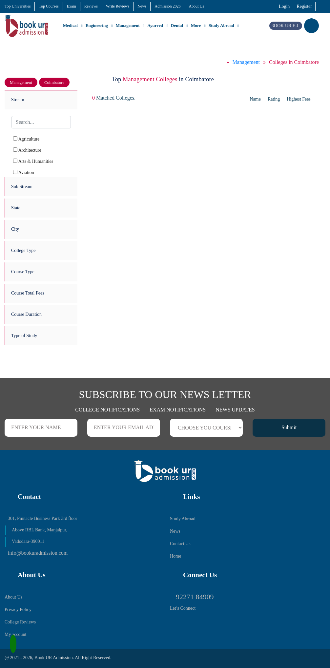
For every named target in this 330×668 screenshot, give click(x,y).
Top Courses (48, 6)
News (141, 6)
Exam (71, 6)
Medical (70, 25)
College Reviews (20, 622)
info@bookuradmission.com (38, 553)
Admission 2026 (167, 6)
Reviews (91, 6)
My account (15, 634)
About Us (196, 6)
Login (284, 6)
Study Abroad (221, 25)
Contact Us (180, 543)
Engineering (97, 25)
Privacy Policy (18, 609)
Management (128, 25)
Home (175, 556)
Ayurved (155, 25)
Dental (177, 25)
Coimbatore (54, 82)
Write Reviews (117, 6)
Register (304, 6)
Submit (289, 427)
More (196, 25)
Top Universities (18, 6)
